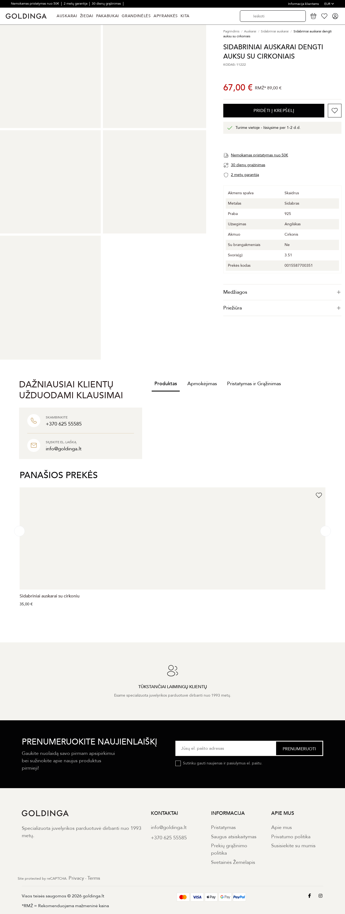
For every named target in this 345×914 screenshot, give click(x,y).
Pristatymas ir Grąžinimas (254, 383)
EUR (329, 4)
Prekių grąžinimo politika (229, 849)
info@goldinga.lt (169, 827)
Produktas (165, 383)
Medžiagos (282, 292)
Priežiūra (282, 308)
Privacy (76, 878)
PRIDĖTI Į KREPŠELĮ (274, 111)
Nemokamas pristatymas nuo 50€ (35, 3)
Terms (93, 878)
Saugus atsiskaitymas (234, 836)
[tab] (282, 292)
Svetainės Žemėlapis (233, 862)
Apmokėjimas (202, 383)
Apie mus (281, 827)
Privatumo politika (290, 836)
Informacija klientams (303, 4)
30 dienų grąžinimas (107, 3)
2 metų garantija (76, 3)
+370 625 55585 (169, 837)
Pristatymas (223, 827)
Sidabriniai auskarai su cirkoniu (50, 596)
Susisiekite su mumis (293, 845)
